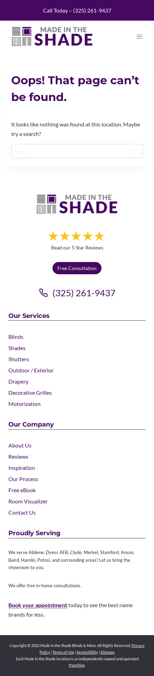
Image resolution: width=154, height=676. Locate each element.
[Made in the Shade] (77, 204)
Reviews (18, 456)
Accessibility (87, 652)
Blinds (15, 336)
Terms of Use (63, 652)
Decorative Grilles (30, 392)
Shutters (18, 359)
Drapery (18, 381)
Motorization (24, 403)
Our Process (23, 478)
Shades (17, 347)
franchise (77, 665)
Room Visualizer (28, 501)
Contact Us (22, 512)
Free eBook (22, 490)
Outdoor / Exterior (31, 370)
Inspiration (21, 467)
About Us (19, 445)
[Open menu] (139, 36)
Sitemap (107, 652)
